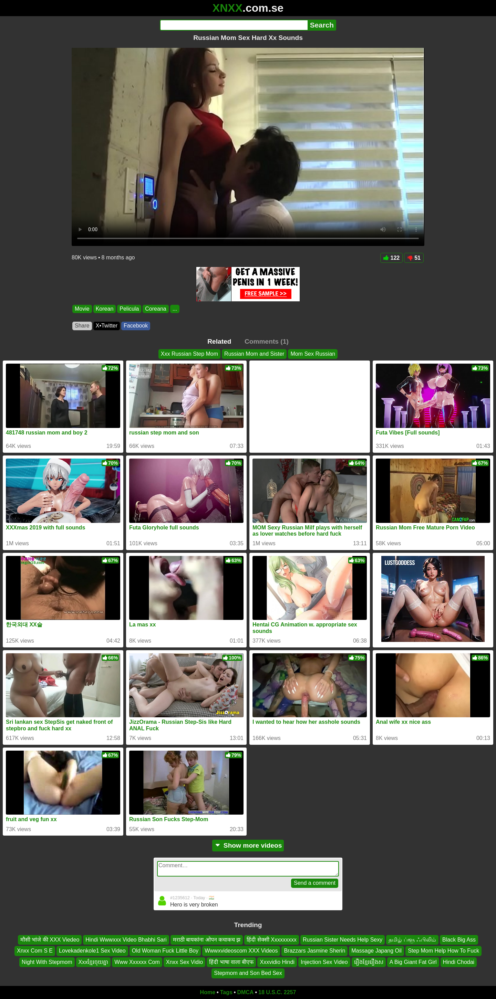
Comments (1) (267, 341)
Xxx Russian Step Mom (189, 354)
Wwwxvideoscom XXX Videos (241, 951)
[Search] (234, 25)
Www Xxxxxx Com (137, 962)
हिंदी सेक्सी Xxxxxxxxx (272, 940)
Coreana (155, 309)
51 (414, 258)
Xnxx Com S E (35, 951)
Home (207, 992)
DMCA (245, 992)
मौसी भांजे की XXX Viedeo (49, 940)
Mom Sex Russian (312, 354)
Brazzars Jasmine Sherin (314, 951)
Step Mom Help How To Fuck (443, 951)
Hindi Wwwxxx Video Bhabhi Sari (125, 940)
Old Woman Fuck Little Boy (165, 951)
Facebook (136, 326)
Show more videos (248, 845)
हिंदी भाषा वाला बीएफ (231, 962)
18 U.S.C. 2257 (277, 992)
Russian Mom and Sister (254, 354)
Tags (226, 992)
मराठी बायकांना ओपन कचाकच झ (207, 940)
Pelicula (129, 309)
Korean (105, 309)
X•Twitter (106, 326)
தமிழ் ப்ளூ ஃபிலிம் (412, 940)
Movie (82, 309)
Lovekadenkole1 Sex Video (92, 951)
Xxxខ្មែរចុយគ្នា (93, 962)
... (175, 309)
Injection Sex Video (324, 962)
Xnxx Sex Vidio (184, 962)
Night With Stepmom (47, 962)
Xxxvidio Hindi (277, 962)
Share (82, 326)
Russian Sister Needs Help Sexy (342, 940)
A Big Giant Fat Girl (413, 962)
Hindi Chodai (459, 962)
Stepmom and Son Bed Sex (248, 973)
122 (391, 258)
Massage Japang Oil (376, 951)
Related (219, 341)
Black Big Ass (459, 940)
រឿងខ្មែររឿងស (368, 962)
